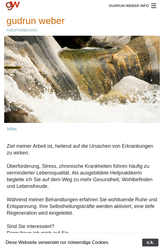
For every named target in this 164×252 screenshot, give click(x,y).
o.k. (150, 242)
